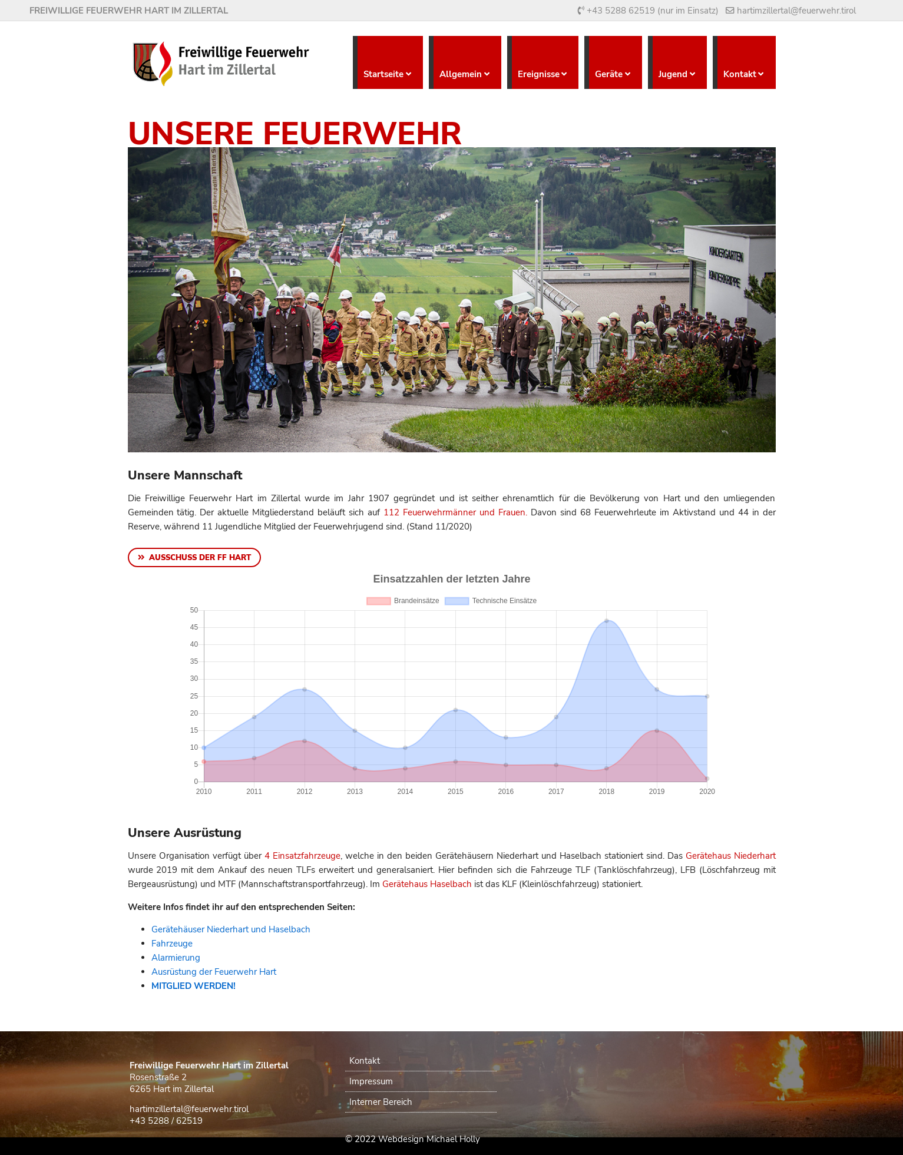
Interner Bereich (380, 1102)
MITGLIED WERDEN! (193, 986)
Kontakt (739, 74)
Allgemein (460, 74)
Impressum (371, 1081)
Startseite (383, 74)
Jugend (673, 74)
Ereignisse (539, 74)
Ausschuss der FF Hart (200, 557)
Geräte (609, 74)
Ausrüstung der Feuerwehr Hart (213, 972)
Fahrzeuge (172, 943)
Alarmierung (175, 958)
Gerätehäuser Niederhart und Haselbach (230, 929)
